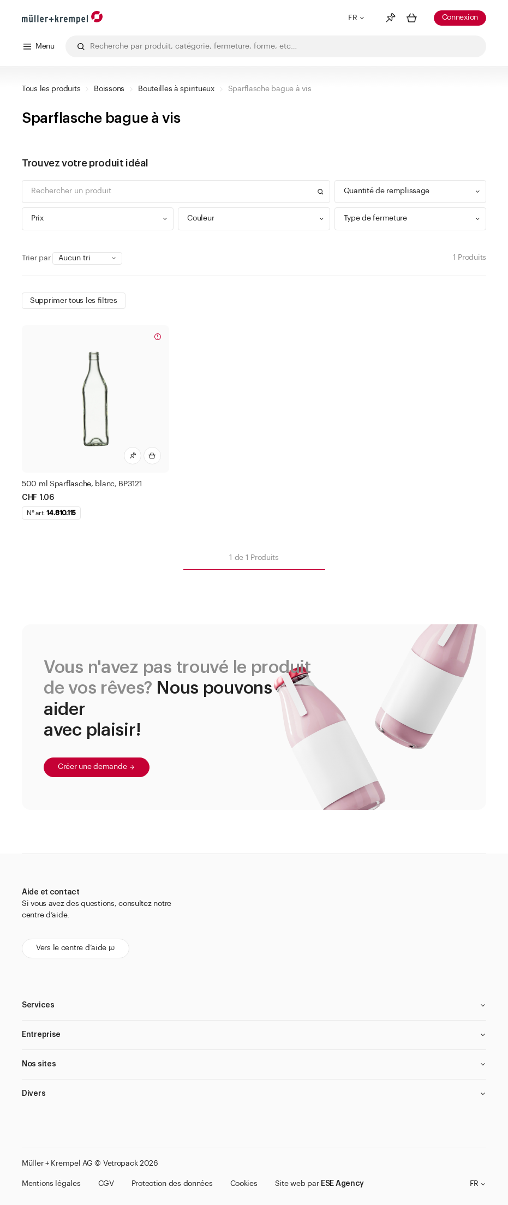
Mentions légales (51, 1184)
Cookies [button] (244, 1184)
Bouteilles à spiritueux (176, 89)
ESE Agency (342, 1184)
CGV (106, 1184)
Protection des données (172, 1184)
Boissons (109, 89)
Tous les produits (51, 89)
